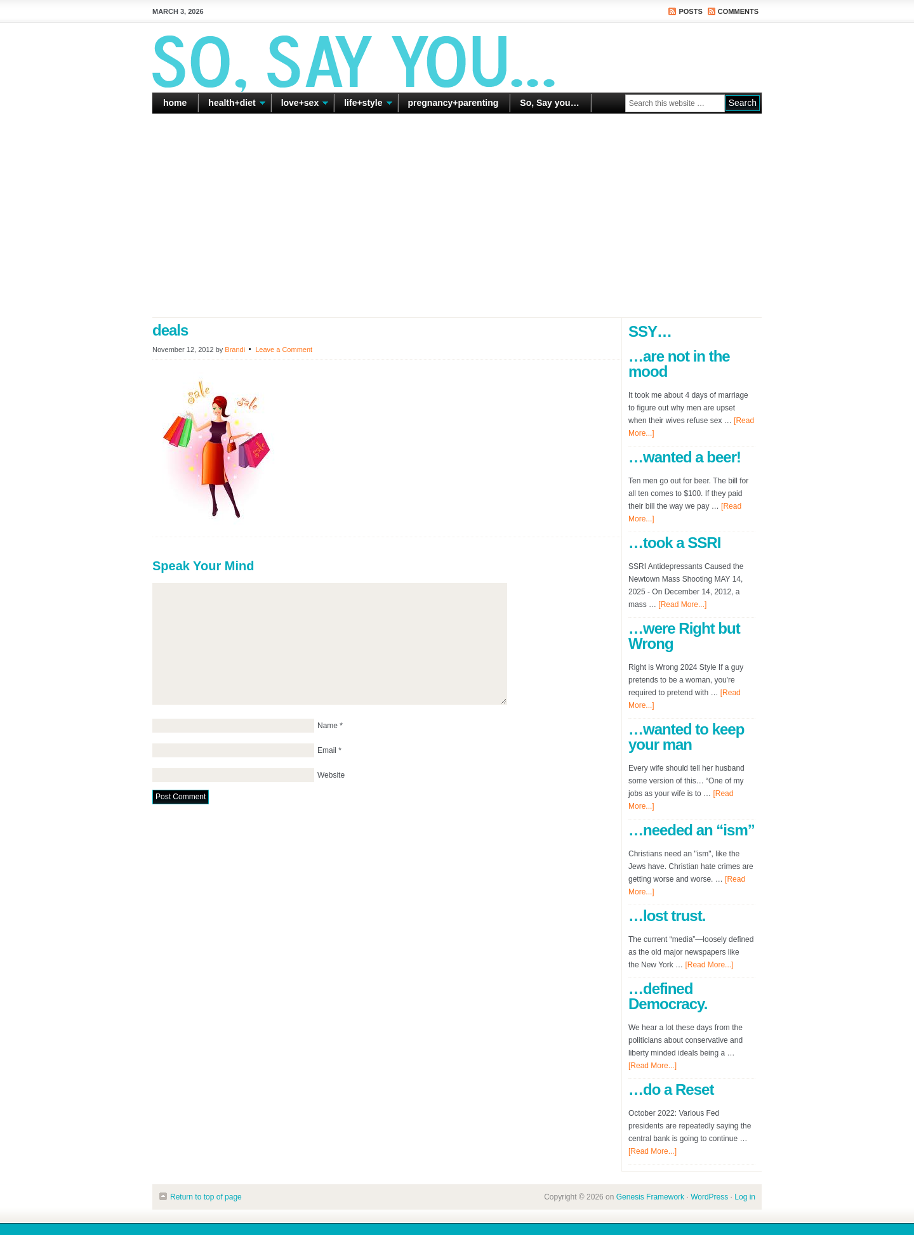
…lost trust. (666, 915)
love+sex (300, 105)
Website (331, 775)
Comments (738, 11)
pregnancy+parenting (453, 103)
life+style (363, 105)
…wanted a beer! (684, 457)
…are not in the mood (679, 364)
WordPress (709, 1197)
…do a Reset (670, 1089)
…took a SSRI (674, 542)
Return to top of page (206, 1197)
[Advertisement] (457, 215)
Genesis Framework (650, 1197)
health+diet (232, 105)
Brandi (235, 349)
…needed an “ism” (691, 830)
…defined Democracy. (667, 996)
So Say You (457, 57)
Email (326, 750)
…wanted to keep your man (686, 737)
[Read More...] (682, 604)
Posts (690, 11)
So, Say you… (549, 103)
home (175, 103)
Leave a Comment (283, 349)
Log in (744, 1197)
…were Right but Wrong (684, 636)
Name (327, 725)
